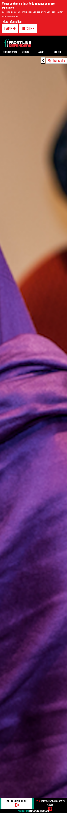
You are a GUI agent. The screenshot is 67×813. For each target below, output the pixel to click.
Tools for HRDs (10, 51)
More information (12, 21)
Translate (59, 60)
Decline (28, 28)
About (41, 51)
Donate (25, 51)
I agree (10, 28)
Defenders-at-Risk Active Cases (50, 802)
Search (57, 51)
